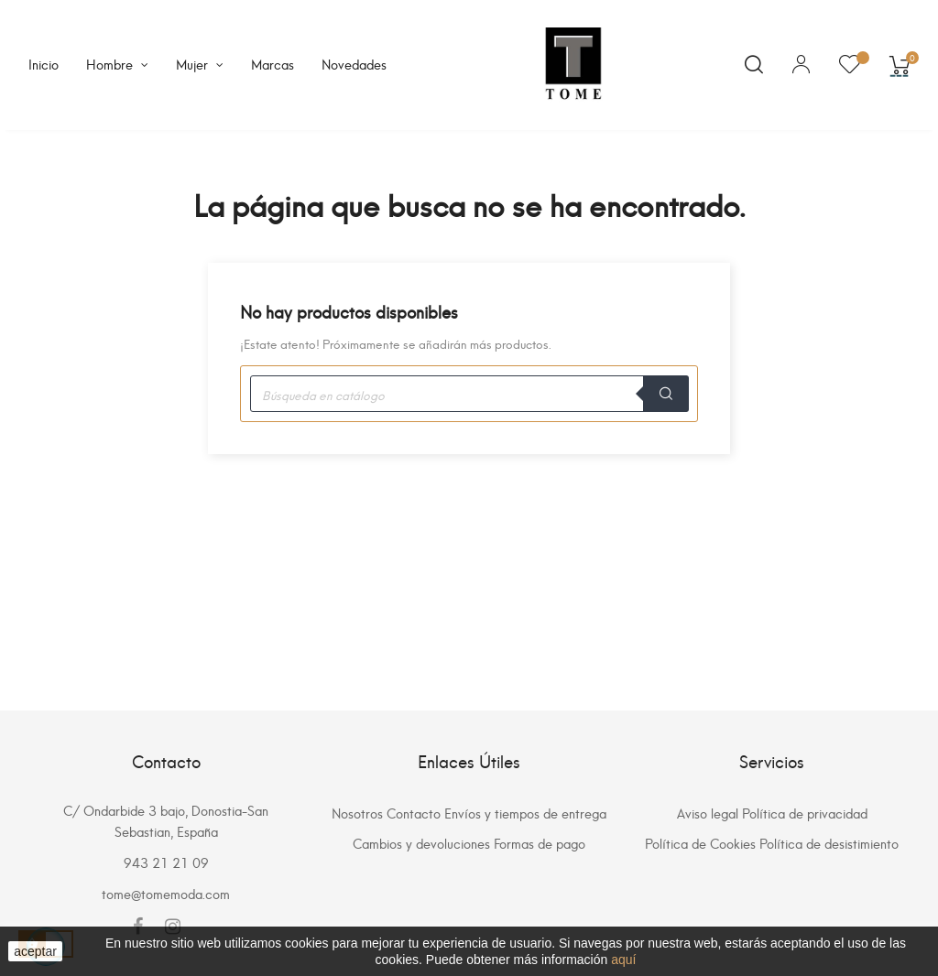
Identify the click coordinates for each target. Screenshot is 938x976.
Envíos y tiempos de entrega (525, 812)
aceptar (35, 951)
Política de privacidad (804, 812)
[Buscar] (469, 393)
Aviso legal (707, 812)
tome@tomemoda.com (166, 893)
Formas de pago (539, 842)
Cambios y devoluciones (421, 842)
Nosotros (357, 812)
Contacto (414, 812)
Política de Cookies (700, 842)
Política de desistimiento (829, 842)
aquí (623, 959)
